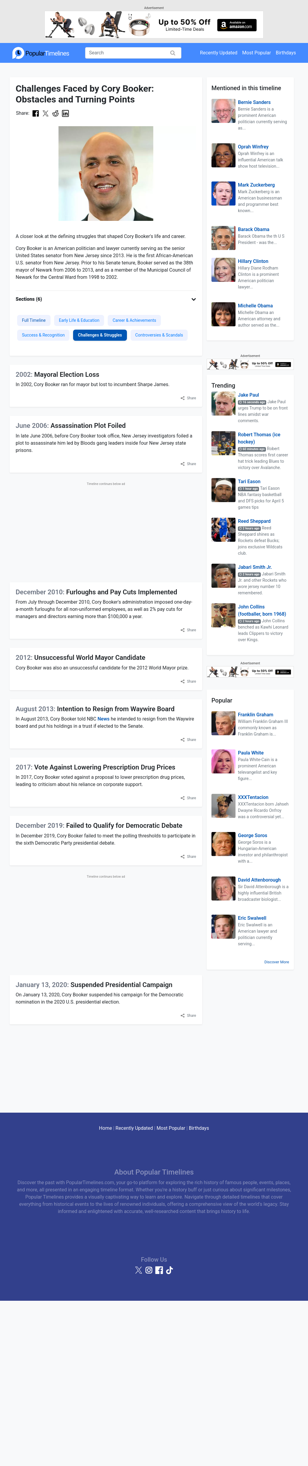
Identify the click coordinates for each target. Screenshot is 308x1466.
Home (105, 1128)
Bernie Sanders (254, 102)
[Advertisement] (106, 531)
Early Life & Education (79, 320)
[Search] (133, 53)
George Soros (252, 835)
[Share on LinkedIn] (65, 113)
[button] (106, 299)
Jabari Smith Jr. (255, 567)
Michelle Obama (255, 306)
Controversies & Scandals (159, 335)
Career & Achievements (134, 320)
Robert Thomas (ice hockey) (259, 438)
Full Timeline (34, 320)
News (103, 719)
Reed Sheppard (254, 521)
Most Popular (256, 53)
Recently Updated (219, 53)
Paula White (251, 753)
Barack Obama (254, 229)
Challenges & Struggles (100, 335)
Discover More (276, 962)
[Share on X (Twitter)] (45, 113)
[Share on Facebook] (35, 113)
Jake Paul (248, 395)
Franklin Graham (255, 715)
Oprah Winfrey (253, 147)
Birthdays (286, 53)
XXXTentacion (253, 797)
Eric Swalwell (252, 918)
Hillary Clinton (253, 261)
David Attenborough (259, 880)
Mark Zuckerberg (256, 185)
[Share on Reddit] (55, 113)
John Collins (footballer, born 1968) (262, 610)
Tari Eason (249, 481)
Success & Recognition (43, 335)
